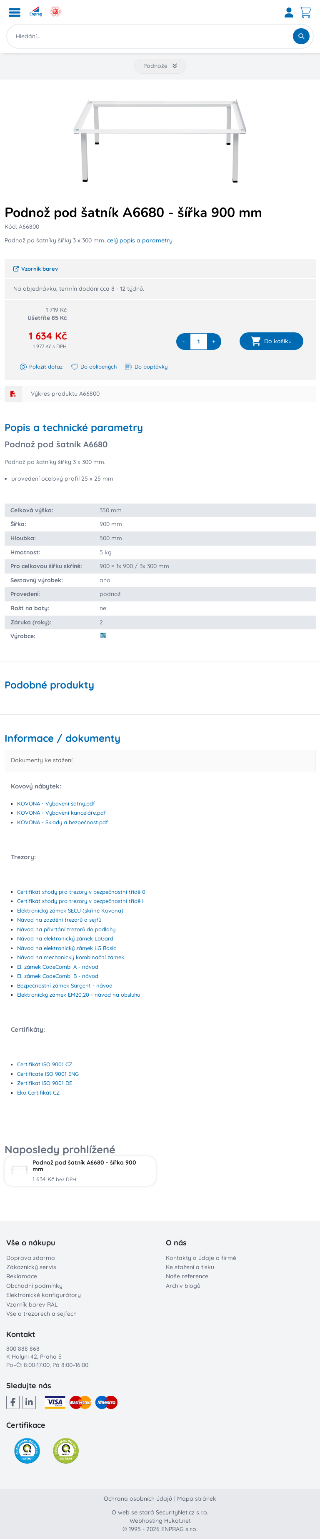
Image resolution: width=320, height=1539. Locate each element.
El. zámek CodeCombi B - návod (57, 976)
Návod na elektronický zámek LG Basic (66, 948)
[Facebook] (13, 1402)
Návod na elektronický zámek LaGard (65, 938)
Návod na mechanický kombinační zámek (70, 957)
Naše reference (187, 1276)
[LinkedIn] (29, 1402)
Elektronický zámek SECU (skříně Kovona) (70, 910)
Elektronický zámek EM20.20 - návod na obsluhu (78, 994)
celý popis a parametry (139, 240)
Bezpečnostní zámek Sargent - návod (64, 985)
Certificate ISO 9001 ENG (48, 1073)
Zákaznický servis (31, 1267)
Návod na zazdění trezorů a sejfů (59, 919)
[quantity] (198, 341)
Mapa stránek (196, 1498)
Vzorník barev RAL (32, 1304)
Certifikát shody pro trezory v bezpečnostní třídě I (80, 901)
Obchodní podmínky (34, 1286)
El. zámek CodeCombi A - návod (57, 966)
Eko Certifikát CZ (38, 1092)
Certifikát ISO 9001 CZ (44, 1064)
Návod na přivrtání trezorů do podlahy (66, 929)
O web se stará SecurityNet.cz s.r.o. (160, 1512)
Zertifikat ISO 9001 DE (44, 1083)
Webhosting (146, 1520)
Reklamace (21, 1276)
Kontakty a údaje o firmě (201, 1258)
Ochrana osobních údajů (138, 1498)
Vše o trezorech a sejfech (41, 1313)
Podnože (160, 66)
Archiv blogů (183, 1286)
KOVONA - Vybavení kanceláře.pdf (61, 812)
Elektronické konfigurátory (43, 1295)
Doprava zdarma (30, 1258)
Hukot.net (177, 1520)
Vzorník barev (35, 268)
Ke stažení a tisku (190, 1267)
